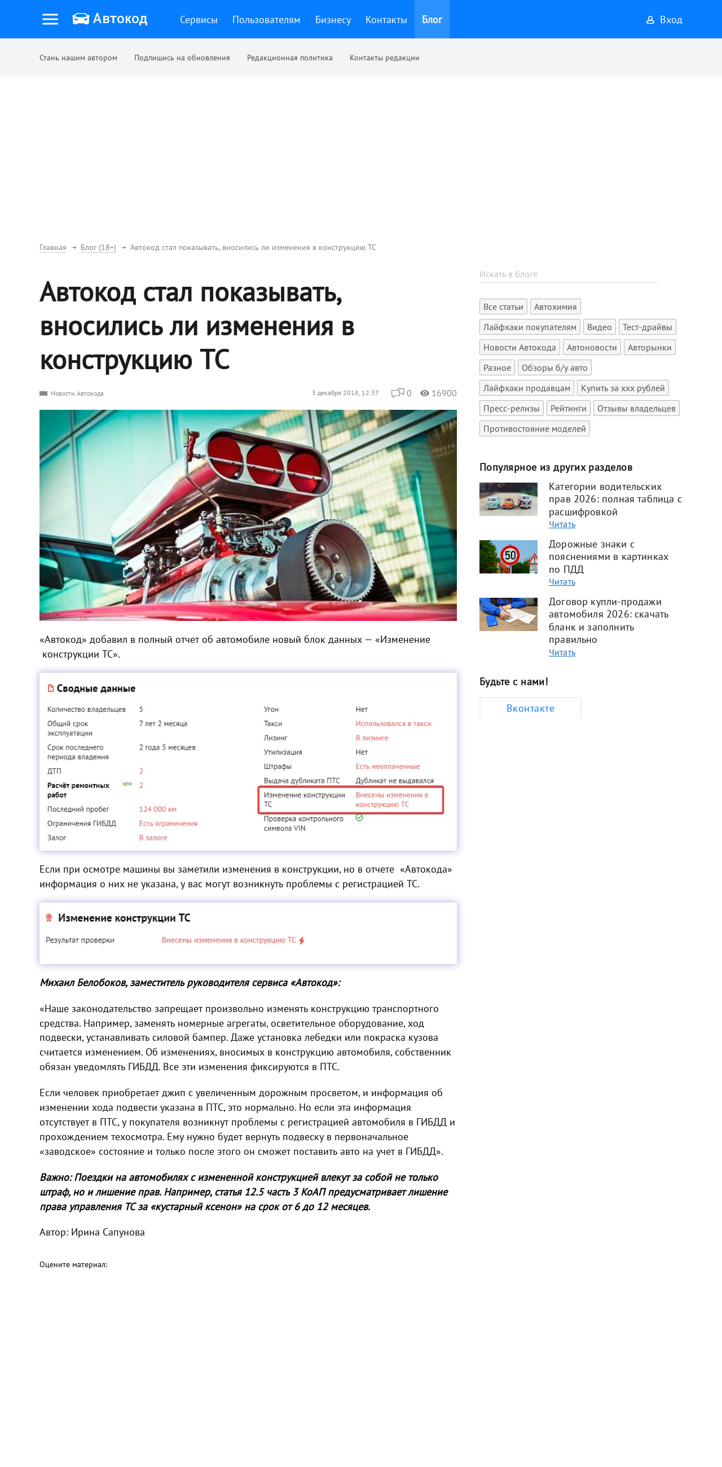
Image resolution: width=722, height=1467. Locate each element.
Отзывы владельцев (636, 408)
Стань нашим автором (78, 57)
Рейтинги (569, 408)
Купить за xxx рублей (623, 387)
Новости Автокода (77, 393)
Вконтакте (530, 708)
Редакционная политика (290, 57)
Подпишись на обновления (182, 57)
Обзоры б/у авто (555, 367)
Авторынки (650, 347)
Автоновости (592, 347)
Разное (497, 367)
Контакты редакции (385, 57)
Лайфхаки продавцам (526, 387)
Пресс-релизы (511, 408)
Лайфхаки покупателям (529, 326)
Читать (562, 523)
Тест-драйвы (647, 326)
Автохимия (555, 306)
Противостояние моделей (534, 428)
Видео (599, 326)
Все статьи (503, 306)
